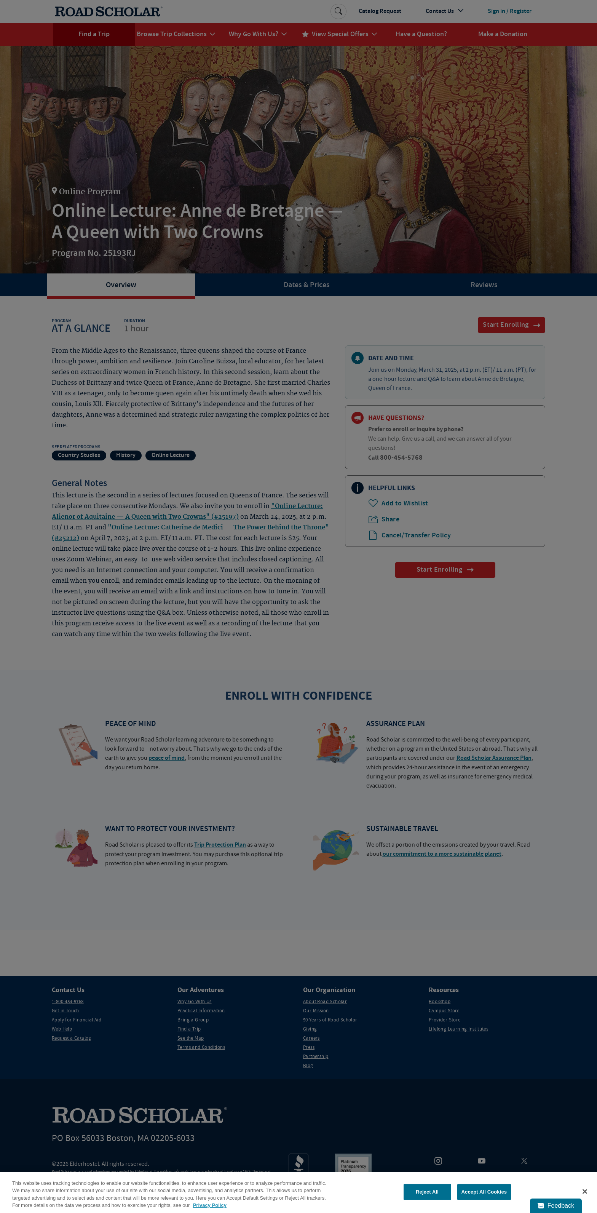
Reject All (427, 1192)
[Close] (584, 1191)
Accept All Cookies (484, 1192)
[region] (298, 1192)
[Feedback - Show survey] (556, 1206)
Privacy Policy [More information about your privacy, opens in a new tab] (210, 1205)
